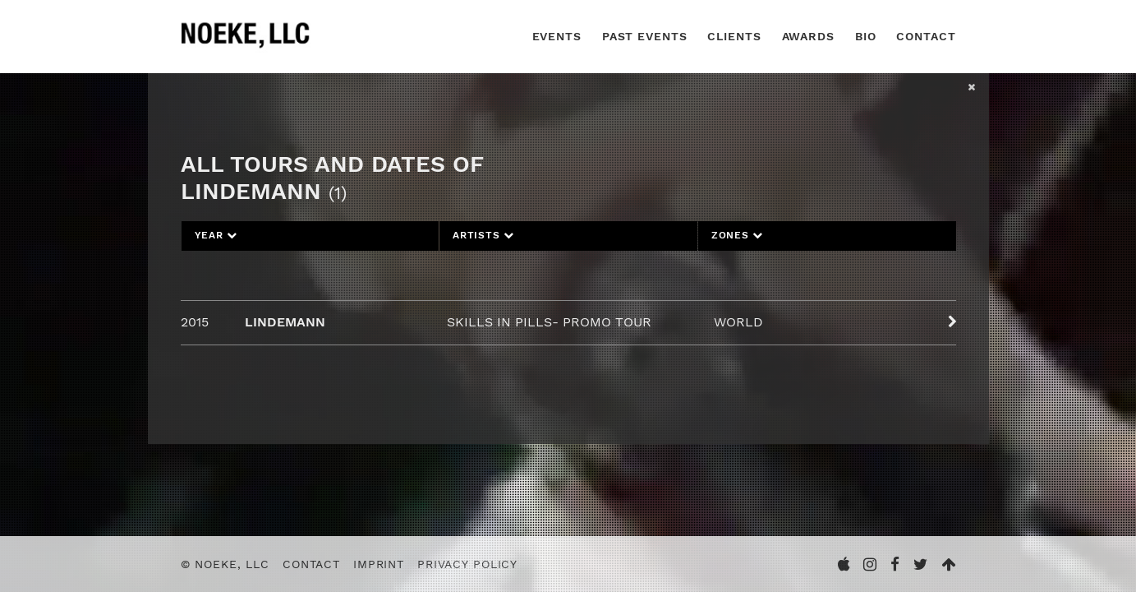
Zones (737, 235)
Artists (483, 235)
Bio (865, 36)
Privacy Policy (467, 564)
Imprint (378, 564)
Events (557, 36)
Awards (808, 36)
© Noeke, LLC (225, 564)
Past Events (645, 36)
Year (216, 235)
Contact (925, 36)
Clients (734, 36)
